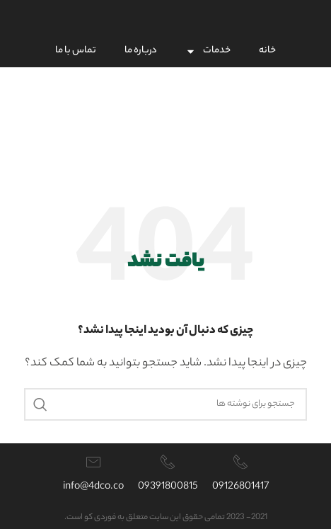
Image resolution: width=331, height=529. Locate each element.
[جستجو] (165, 404)
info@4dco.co (93, 487)
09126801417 (240, 487)
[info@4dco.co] (93, 462)
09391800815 (168, 487)
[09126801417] (240, 462)
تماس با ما (75, 50)
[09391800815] (168, 462)
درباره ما (140, 50)
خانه (267, 50)
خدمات (208, 51)
